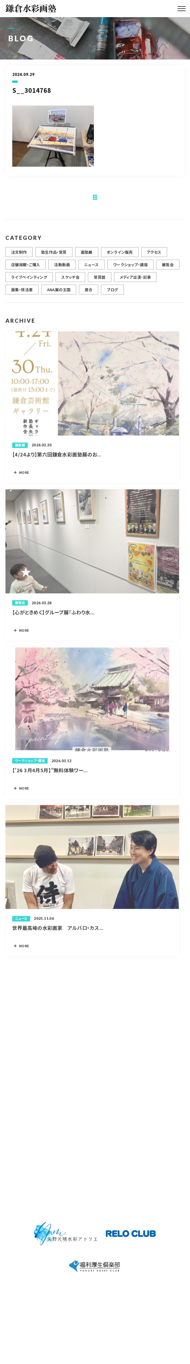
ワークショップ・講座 (130, 267)
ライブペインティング (29, 279)
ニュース (91, 267)
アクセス (154, 254)
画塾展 (87, 254)
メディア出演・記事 (135, 279)
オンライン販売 (120, 254)
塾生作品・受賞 (54, 254)
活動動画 (62, 267)
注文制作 (19, 254)
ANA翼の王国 (59, 292)
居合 (89, 292)
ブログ (112, 292)
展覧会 (168, 267)
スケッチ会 (70, 279)
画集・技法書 (22, 292)
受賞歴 (99, 279)
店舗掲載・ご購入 (25, 267)
